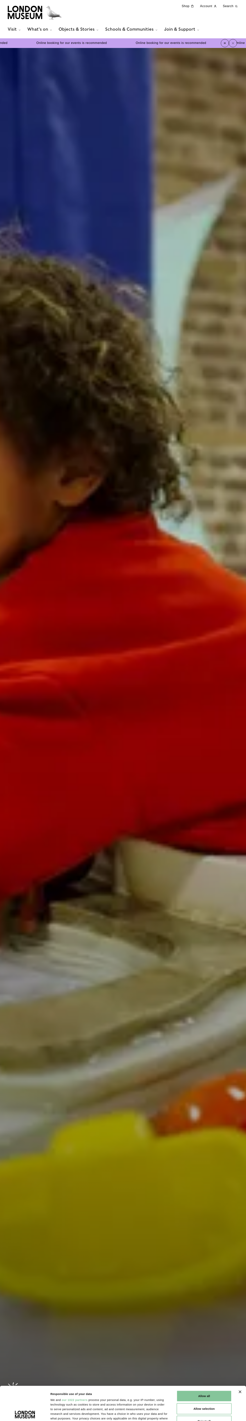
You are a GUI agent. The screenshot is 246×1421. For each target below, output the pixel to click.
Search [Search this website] (231, 6)
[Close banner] (240, 1358)
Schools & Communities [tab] (131, 29)
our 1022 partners (74, 1366)
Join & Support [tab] (182, 29)
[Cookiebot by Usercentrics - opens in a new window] (25, 1413)
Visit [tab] (15, 29)
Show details (202, 1413)
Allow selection (204, 1374)
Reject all (204, 1387)
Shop (188, 6)
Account (208, 6)
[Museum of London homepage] (35, 12)
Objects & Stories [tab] (79, 29)
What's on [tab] (40, 29)
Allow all (204, 1362)
